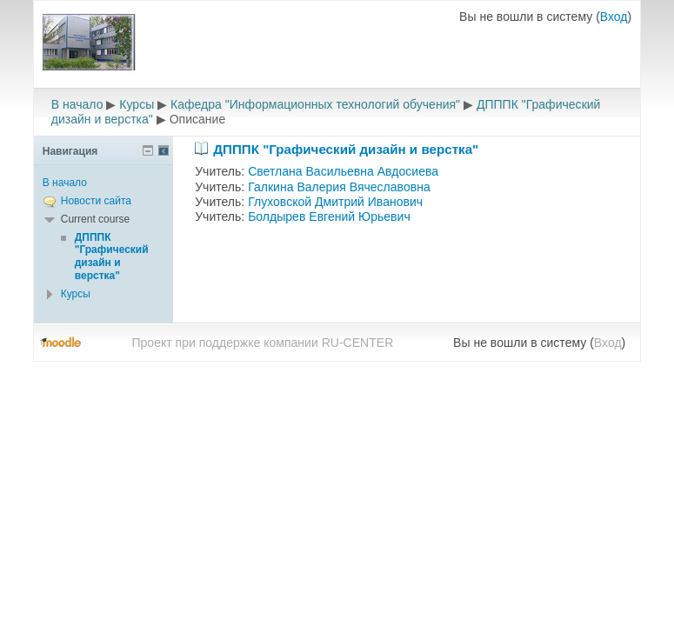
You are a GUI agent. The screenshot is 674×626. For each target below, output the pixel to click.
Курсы (136, 104)
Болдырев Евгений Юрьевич (329, 216)
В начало (77, 104)
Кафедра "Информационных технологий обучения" (315, 104)
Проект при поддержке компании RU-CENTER (262, 343)
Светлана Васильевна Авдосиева (343, 171)
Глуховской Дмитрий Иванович (335, 202)
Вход (614, 16)
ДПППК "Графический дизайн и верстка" (345, 149)
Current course (95, 219)
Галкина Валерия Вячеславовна (339, 187)
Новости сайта (96, 201)
